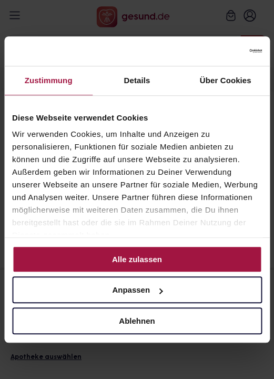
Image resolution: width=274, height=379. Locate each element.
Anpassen (137, 289)
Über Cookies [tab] (225, 80)
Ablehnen (137, 320)
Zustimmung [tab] (49, 80)
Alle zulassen (137, 259)
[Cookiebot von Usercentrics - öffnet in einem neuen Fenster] (216, 51)
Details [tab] (137, 80)
